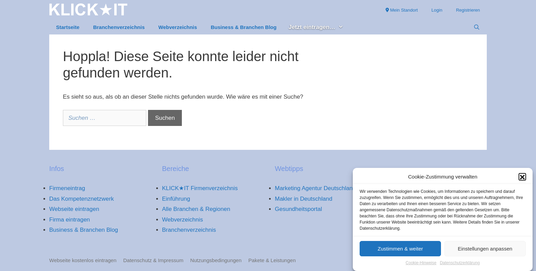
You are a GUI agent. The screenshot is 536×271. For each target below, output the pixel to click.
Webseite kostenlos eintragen (83, 260)
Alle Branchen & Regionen (196, 209)
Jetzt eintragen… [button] (319, 27)
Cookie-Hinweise (421, 265)
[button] (522, 178)
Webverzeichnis (177, 27)
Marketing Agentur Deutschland (315, 188)
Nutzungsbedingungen (215, 260)
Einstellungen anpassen (485, 251)
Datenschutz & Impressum (153, 260)
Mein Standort (402, 10)
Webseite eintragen (74, 209)
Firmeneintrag (67, 188)
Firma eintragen (69, 219)
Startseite (67, 27)
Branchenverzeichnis (119, 27)
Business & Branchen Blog (244, 27)
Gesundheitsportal (298, 209)
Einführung (176, 199)
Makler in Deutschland (303, 199)
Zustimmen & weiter (400, 251)
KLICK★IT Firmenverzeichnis (200, 188)
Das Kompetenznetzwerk (81, 199)
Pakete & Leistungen (272, 260)
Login (436, 10)
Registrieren (468, 10)
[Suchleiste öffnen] (477, 27)
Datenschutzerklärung (460, 265)
